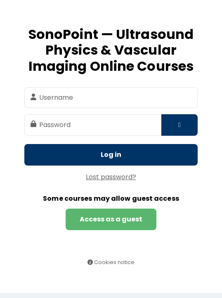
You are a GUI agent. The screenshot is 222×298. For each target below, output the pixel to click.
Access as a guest (111, 219)
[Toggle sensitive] (179, 125)
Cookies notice (111, 262)
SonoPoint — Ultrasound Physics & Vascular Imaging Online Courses (111, 50)
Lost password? (111, 177)
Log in (111, 154)
